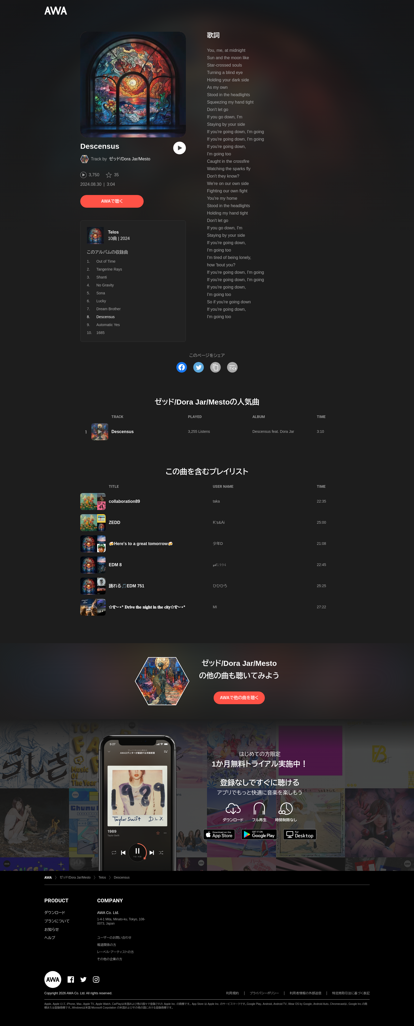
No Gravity (105, 285)
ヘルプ (49, 938)
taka (216, 501)
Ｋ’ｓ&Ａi (219, 522)
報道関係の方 (106, 945)
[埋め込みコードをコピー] (232, 367)
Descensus (122, 431)
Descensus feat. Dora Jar (273, 431)
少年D (218, 543)
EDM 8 (115, 565)
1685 (100, 333)
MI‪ (215, 607)
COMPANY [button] (110, 900)
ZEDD (114, 522)
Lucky (101, 301)
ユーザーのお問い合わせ (114, 938)
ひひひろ (220, 586)
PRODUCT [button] (56, 900)
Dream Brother (108, 309)
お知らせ (51, 929)
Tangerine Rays (109, 269)
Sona (100, 293)
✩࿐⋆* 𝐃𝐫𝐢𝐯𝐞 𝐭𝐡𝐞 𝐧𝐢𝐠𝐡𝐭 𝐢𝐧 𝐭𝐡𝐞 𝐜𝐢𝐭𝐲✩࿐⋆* (147, 607)
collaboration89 (124, 501)
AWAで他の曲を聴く (239, 697)
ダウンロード (54, 913)
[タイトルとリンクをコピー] (215, 367)
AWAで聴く (112, 201)
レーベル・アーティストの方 (115, 952)
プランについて (57, 921)
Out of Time (105, 261)
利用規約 (232, 993)
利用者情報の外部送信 (305, 993)
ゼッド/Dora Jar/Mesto (129, 159)
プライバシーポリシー (264, 993)
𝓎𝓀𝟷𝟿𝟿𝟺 (219, 565)
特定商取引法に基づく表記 (351, 993)
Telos (113, 232)
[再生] (179, 148)
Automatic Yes (108, 325)
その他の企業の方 (109, 959)
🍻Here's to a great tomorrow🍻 (141, 543)
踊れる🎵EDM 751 (126, 586)
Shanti (101, 277)
